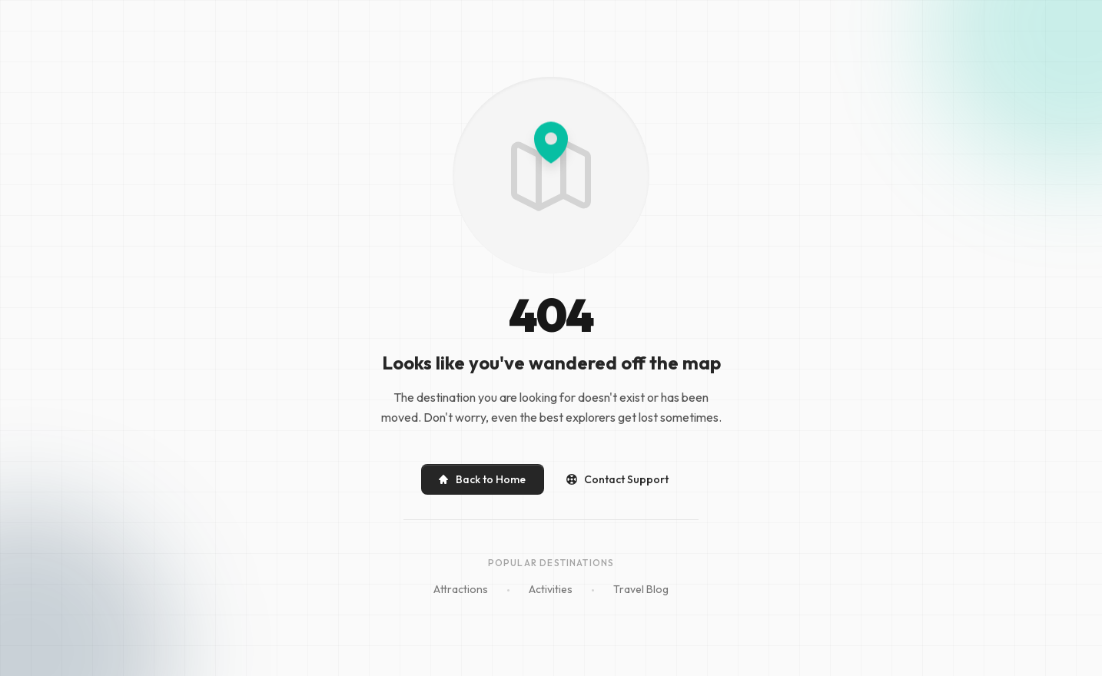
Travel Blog (641, 589)
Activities (551, 589)
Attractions (460, 589)
